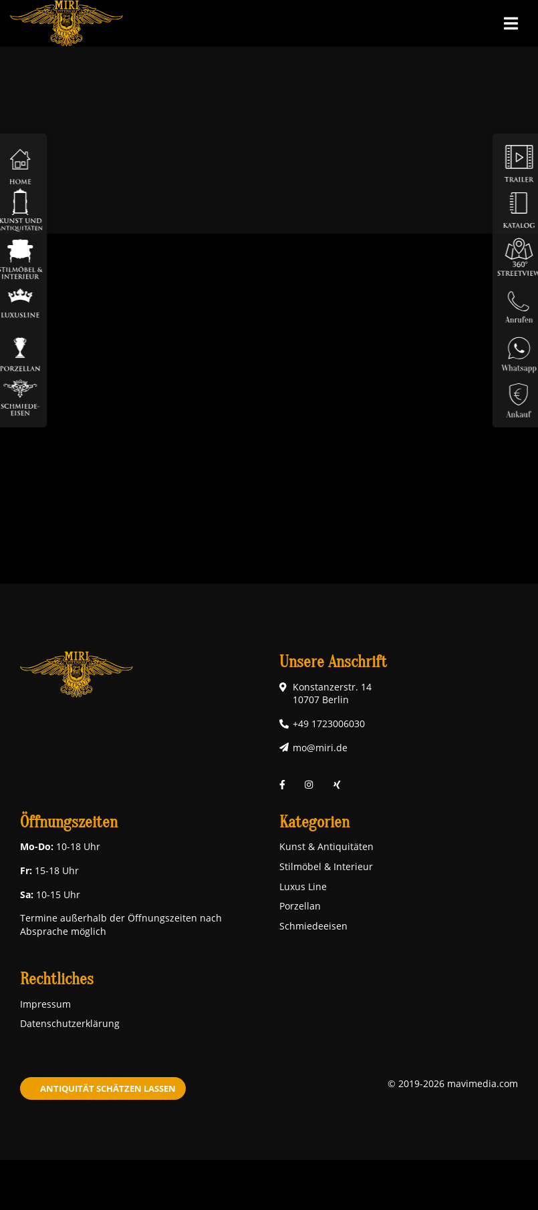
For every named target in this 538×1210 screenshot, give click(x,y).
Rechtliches (57, 979)
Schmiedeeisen (313, 926)
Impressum (45, 1004)
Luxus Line (303, 886)
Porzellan (300, 905)
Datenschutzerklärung (70, 1023)
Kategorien (314, 822)
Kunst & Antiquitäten (326, 846)
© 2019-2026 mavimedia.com (453, 1083)
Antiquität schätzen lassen (108, 1088)
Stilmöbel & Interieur (326, 866)
